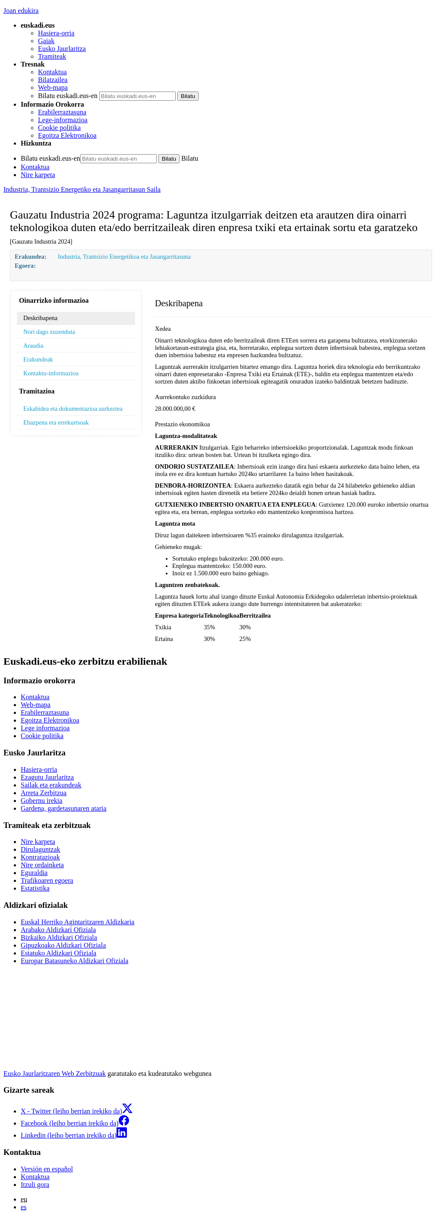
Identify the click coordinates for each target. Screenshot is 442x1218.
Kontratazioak (40, 857)
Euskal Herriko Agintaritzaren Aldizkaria (77, 922)
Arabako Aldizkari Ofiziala (58, 929)
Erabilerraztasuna (62, 112)
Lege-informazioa (63, 120)
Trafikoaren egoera (47, 880)
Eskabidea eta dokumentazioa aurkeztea (73, 408)
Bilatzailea (52, 79)
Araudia (33, 345)
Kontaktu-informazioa (51, 373)
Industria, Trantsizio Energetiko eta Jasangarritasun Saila (82, 189)
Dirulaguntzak (40, 849)
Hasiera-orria (56, 33)
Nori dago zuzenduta (49, 331)
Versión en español (47, 1169)
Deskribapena (40, 317)
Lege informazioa (45, 728)
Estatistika (35, 888)
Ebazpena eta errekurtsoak (56, 422)
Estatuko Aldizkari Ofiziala (58, 953)
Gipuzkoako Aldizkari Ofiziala (63, 945)
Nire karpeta (38, 174)
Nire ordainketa (42, 865)
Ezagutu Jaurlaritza (47, 777)
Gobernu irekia (41, 800)
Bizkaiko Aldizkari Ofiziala (59, 937)
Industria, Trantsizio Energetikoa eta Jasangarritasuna (124, 256)
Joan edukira (20, 10)
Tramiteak (52, 56)
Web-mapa (53, 87)
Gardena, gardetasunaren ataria (64, 808)
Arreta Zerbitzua (43, 792)
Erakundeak (38, 359)
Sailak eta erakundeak (51, 785)
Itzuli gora (35, 1184)
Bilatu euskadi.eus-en (68, 95)
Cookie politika (59, 127)
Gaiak (46, 40)
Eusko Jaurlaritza (62, 48)
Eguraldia (34, 872)
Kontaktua (52, 72)
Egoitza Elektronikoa (67, 135)
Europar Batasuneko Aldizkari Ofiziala (74, 960)
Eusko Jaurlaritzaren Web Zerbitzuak (54, 1073)
